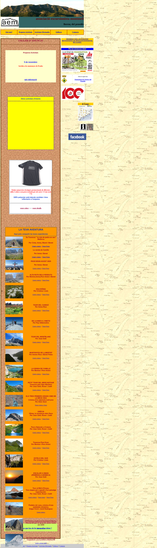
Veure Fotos (46, 246)
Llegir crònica (36, 246)
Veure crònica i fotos (41, 405)
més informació (30, 80)
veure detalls (36, 208)
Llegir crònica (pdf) (41, 543)
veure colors (24, 208)
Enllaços (59, 32)
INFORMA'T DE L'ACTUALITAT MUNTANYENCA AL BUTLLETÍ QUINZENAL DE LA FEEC (77, 40)
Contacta (75, 32)
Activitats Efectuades (42, 32)
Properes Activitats (25, 32)
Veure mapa (41, 497)
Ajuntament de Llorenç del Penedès (83, 80)
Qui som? (9, 32)
